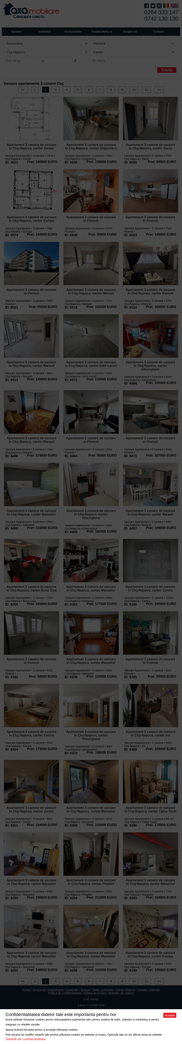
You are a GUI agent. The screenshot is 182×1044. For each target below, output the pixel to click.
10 (134, 89)
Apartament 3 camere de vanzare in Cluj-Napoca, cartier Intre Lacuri (91, 363)
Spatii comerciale (103, 989)
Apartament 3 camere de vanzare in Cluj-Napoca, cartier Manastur (31, 512)
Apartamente (56, 989)
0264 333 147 (161, 12)
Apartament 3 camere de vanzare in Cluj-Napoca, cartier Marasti (91, 291)
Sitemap (154, 989)
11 (146, 89)
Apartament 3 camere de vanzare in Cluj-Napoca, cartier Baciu (150, 146)
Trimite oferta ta (101, 31)
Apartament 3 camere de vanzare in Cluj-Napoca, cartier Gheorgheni (150, 365)
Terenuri (85, 989)
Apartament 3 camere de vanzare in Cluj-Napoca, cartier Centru (150, 588)
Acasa (26, 989)
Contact (159, 31)
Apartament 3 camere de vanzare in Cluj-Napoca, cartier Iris (150, 733)
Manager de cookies (121, 992)
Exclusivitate (73, 31)
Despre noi (39, 989)
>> (159, 89)
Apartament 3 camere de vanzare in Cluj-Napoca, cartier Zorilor (31, 146)
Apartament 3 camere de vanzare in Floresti (91, 218)
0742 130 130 (161, 19)
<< (23, 89)
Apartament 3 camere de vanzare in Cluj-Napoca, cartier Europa (31, 218)
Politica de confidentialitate (64, 992)
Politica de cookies (94, 992)
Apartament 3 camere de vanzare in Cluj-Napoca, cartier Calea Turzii (150, 809)
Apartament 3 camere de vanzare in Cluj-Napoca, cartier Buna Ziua (32, 588)
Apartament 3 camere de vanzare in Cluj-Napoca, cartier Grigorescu (91, 146)
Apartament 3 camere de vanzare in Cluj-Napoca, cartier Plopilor (91, 881)
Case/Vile (72, 989)
